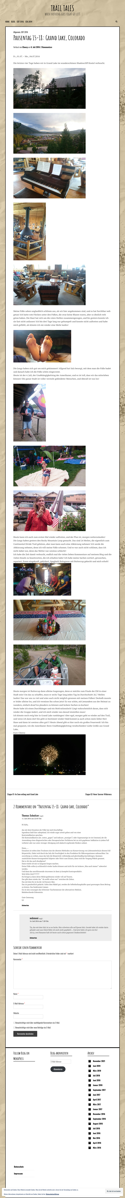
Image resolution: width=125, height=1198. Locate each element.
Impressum (18, 1173)
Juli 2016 (96, 1128)
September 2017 (99, 1090)
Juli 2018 (96, 1075)
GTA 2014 (28, 21)
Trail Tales (62, 8)
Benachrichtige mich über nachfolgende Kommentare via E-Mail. (37, 1022)
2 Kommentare (46, 47)
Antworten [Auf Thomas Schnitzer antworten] (25, 905)
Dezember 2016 (99, 1114)
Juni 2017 (96, 1094)
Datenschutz (19, 1166)
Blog (13, 21)
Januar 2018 (97, 1085)
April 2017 (97, 1099)
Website (16, 1013)
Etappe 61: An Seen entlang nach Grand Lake (22, 794)
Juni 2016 (96, 1133)
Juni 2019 (96, 1065)
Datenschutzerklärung (52, 1194)
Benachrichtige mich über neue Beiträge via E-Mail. (33, 1027)
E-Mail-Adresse (19, 1003)
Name (16, 993)
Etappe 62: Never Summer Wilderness (98, 794)
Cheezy (25, 47)
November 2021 (99, 1061)
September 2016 (99, 1118)
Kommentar (18, 959)
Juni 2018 (96, 1080)
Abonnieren (58, 1069)
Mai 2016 (96, 1138)
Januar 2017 (97, 1109)
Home (7, 21)
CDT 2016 (20, 21)
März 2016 (97, 1147)
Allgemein (16, 32)
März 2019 (97, 1070)
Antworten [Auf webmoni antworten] (33, 937)
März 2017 (97, 1104)
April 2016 (97, 1142)
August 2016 (98, 1123)
